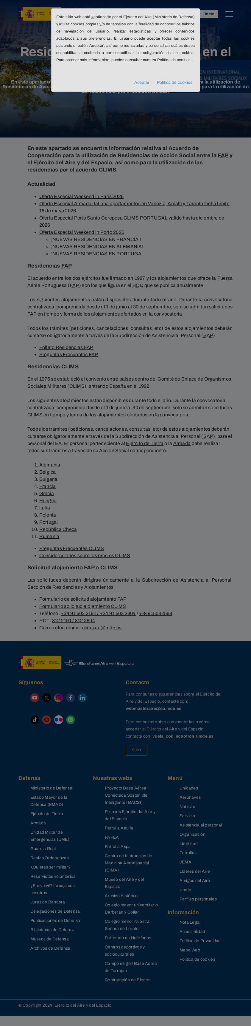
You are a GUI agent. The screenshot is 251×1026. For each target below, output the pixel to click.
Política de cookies (175, 82)
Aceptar (142, 82)
